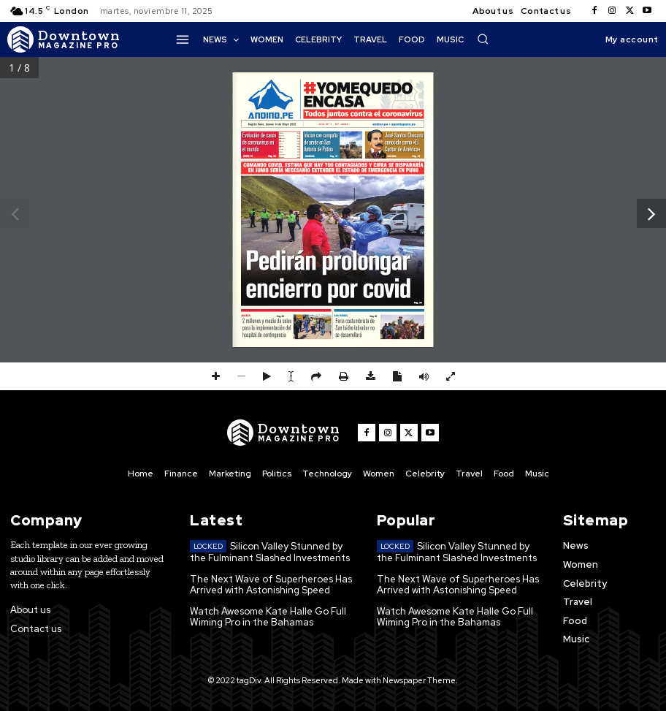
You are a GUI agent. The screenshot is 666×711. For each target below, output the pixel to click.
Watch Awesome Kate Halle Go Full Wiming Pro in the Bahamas (268, 617)
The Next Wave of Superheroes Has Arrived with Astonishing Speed (271, 585)
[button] (483, 39)
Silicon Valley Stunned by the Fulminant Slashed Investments (270, 552)
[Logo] (63, 39)
